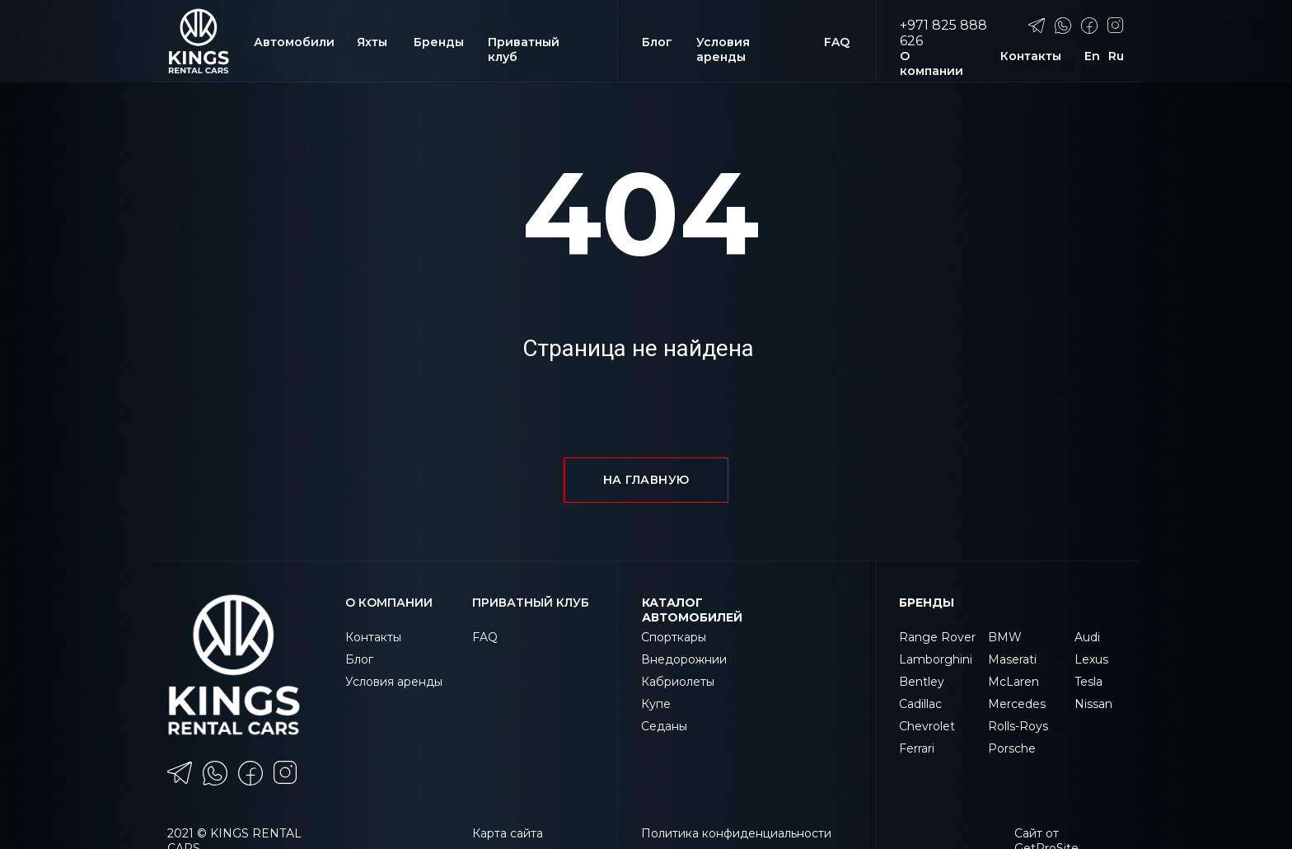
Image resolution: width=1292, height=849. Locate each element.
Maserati (1012, 659)
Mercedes (1017, 704)
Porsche (1012, 748)
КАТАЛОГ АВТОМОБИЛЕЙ (692, 610)
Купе (656, 704)
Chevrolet (927, 726)
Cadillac (920, 704)
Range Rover (937, 637)
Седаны (664, 726)
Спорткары (673, 637)
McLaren (1013, 681)
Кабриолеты (677, 681)
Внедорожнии (684, 659)
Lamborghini (935, 659)
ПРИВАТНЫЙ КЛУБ (530, 602)
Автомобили (294, 42)
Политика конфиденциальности (736, 833)
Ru (1116, 56)
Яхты (372, 42)
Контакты (1030, 56)
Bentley (921, 681)
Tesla (1088, 681)
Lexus (1091, 659)
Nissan (1093, 704)
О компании (931, 63)
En (1092, 56)
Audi (1087, 637)
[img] (198, 41)
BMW (1005, 637)
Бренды (439, 42)
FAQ (837, 42)
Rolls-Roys (1018, 726)
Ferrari (916, 748)
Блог (657, 42)
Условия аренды (723, 49)
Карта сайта (507, 833)
